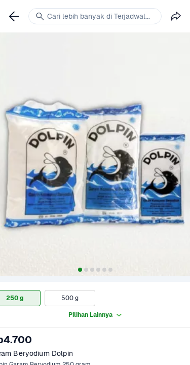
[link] (14, 16)
